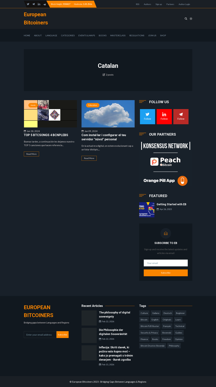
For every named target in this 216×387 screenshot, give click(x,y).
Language (51, 35)
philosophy (174, 345)
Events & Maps (86, 35)
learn (178, 319)
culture (144, 312)
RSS (137, 4)
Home (27, 35)
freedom (166, 339)
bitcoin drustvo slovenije (153, 345)
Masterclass (118, 35)
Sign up (159, 4)
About (38, 35)
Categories (68, 35)
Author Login (184, 4)
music (33, 105)
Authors (147, 4)
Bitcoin (144, 319)
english (155, 319)
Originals (167, 319)
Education (92, 105)
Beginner (180, 312)
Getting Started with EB (171, 204)
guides (178, 332)
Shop (163, 35)
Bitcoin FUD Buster (150, 325)
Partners (170, 4)
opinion (179, 339)
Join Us (152, 35)
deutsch (168, 312)
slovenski (166, 332)
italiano (155, 312)
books (155, 339)
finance (144, 339)
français (167, 325)
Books (103, 35)
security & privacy (149, 332)
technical (179, 325)
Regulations (136, 35)
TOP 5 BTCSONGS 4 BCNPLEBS (46, 135)
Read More (31, 153)
